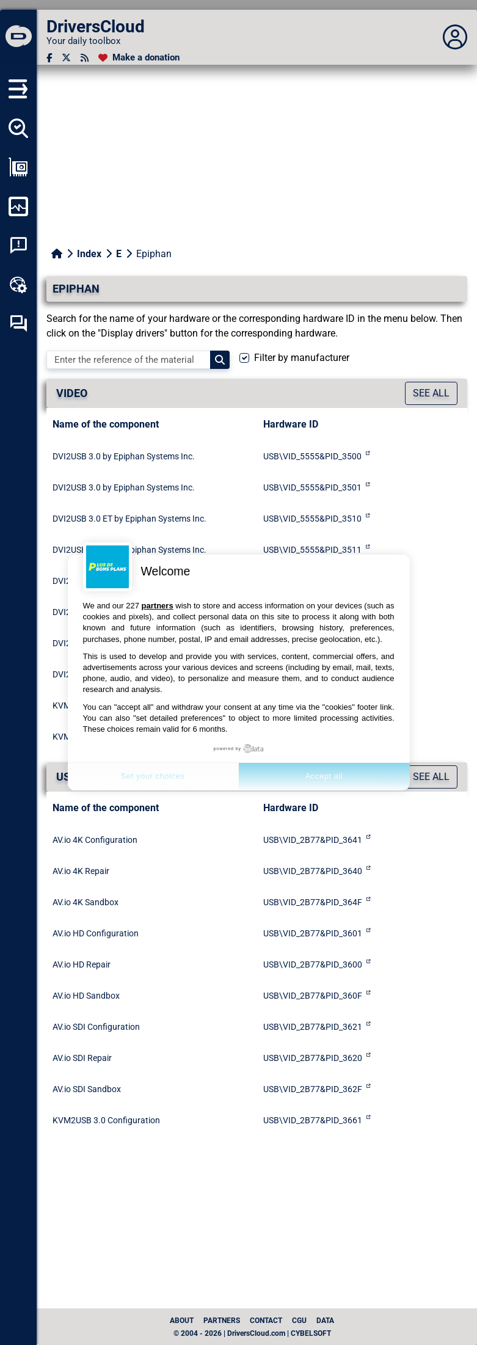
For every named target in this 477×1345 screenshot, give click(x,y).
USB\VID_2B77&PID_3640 (312, 871)
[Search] (220, 360)
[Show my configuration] (18, 167)
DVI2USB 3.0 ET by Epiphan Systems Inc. (129, 518)
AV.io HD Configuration (96, 933)
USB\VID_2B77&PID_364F (312, 902)
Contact (266, 1320)
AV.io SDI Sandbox (87, 1089)
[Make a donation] (139, 58)
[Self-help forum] (18, 324)
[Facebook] (49, 57)
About (182, 1320)
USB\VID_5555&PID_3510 (312, 518)
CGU (299, 1320)
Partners (221, 1320)
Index (89, 254)
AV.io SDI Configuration (96, 1027)
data (325, 1320)
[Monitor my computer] (18, 206)
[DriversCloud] (18, 37)
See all (431, 393)
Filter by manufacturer (301, 357)
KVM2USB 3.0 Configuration (106, 1120)
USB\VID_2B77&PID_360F (312, 996)
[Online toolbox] (18, 284)
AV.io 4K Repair (81, 871)
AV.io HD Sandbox (86, 996)
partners (157, 605)
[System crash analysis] (18, 245)
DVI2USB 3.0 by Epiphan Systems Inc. (124, 456)
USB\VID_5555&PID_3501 (312, 487)
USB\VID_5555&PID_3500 (312, 456)
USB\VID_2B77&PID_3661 (312, 1120)
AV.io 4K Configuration (95, 840)
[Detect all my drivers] (18, 128)
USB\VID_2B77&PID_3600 (312, 964)
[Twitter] (66, 57)
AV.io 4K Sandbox (85, 902)
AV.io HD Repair (82, 964)
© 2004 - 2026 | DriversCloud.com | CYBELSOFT (252, 1333)
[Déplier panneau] (455, 37)
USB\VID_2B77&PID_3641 (312, 840)
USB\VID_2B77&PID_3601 (312, 933)
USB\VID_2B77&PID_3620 (312, 1058)
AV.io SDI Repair (82, 1058)
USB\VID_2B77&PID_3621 (312, 1027)
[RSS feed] (85, 57)
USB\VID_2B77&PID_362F (312, 1089)
